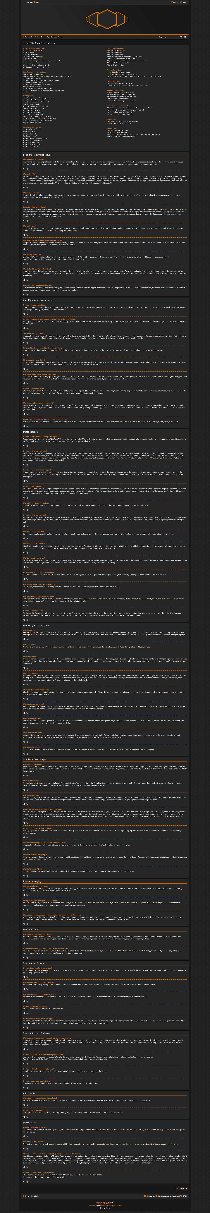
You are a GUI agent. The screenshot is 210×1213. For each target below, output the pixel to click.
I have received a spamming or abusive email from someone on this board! (134, 76)
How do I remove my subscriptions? (120, 114)
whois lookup (178, 1156)
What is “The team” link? (115, 65)
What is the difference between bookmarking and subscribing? (129, 108)
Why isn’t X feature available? (117, 132)
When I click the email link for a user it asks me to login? (43, 91)
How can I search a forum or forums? (120, 92)
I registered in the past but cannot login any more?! (41, 61)
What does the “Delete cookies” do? (36, 67)
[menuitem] (36, 2)
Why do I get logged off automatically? (37, 65)
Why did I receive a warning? (33, 114)
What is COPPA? (29, 52)
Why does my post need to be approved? (37, 121)
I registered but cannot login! (33, 57)
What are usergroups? (115, 55)
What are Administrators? (116, 50)
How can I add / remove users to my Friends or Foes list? (127, 85)
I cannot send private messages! (118, 72)
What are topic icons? (31, 146)
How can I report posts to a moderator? (37, 116)
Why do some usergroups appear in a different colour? (126, 61)
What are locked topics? (31, 144)
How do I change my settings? (34, 74)
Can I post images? (30, 136)
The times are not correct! (32, 78)
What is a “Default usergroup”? (118, 63)
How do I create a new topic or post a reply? (38, 98)
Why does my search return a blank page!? (122, 97)
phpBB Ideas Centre (123, 1144)
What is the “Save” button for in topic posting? (39, 118)
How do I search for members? (118, 99)
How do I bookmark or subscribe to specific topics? (125, 110)
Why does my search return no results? (121, 94)
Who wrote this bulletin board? (118, 130)
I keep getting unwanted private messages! (122, 74)
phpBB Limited (85, 1130)
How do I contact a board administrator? (121, 137)
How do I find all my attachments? (119, 123)
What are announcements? (33, 140)
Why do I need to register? (32, 50)
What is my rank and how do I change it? (37, 89)
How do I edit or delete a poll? (33, 108)
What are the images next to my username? (38, 84)
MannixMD (111, 1202)
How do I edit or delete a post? (34, 100)
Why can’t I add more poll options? (35, 106)
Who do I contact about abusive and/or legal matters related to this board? (133, 134)
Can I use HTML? (29, 132)
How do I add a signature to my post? (36, 102)
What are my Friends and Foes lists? (119, 83)
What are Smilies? (29, 134)
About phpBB (180, 1130)
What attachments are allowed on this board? (123, 121)
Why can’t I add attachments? (33, 112)
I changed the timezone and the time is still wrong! (41, 80)
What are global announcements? (35, 138)
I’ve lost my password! (31, 63)
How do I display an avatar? (32, 86)
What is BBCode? (29, 130)
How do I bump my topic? (32, 123)
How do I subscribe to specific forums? (121, 112)
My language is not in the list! (33, 82)
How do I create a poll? (31, 104)
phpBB (88, 364)
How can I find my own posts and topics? (121, 101)
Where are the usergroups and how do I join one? (124, 57)
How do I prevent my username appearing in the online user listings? (48, 76)
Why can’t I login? (29, 59)
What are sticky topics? (31, 142)
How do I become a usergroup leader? (121, 59)
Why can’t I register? (30, 55)
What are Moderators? (115, 52)
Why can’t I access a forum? (33, 110)
